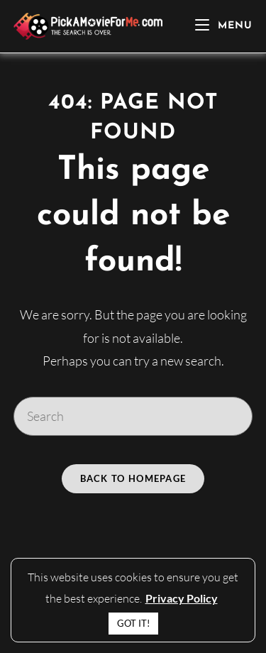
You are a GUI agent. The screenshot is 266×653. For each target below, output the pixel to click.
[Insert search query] (133, 416)
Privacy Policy (181, 598)
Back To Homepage (133, 478)
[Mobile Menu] (224, 26)
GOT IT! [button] (133, 623)
